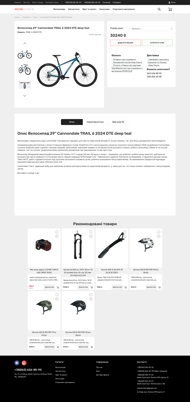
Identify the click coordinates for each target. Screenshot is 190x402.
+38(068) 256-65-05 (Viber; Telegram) (152, 371)
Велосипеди (59, 9)
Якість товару (37, 2)
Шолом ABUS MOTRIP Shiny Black (78, 333)
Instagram (117, 2)
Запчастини (73, 9)
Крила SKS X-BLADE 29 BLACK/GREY (112, 271)
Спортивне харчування (124, 9)
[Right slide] (25, 95)
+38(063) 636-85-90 (73, 2)
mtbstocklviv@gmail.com (147, 388)
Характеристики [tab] (95, 122)
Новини (17, 2)
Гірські (35, 17)
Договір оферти (102, 375)
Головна (16, 17)
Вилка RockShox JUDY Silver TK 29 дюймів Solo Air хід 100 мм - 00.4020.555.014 (78, 273)
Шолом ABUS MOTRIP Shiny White (145, 271)
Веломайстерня (52, 2)
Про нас (26, 2)
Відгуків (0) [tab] (118, 122)
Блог (98, 371)
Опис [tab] (72, 122)
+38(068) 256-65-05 (92, 2)
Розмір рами (116, 28)
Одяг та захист (89, 9)
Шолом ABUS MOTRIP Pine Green (44, 333)
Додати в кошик (125, 43)
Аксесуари (104, 9)
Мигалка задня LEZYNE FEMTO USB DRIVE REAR (44, 271)
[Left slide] (25, 43)
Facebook (106, 2)
